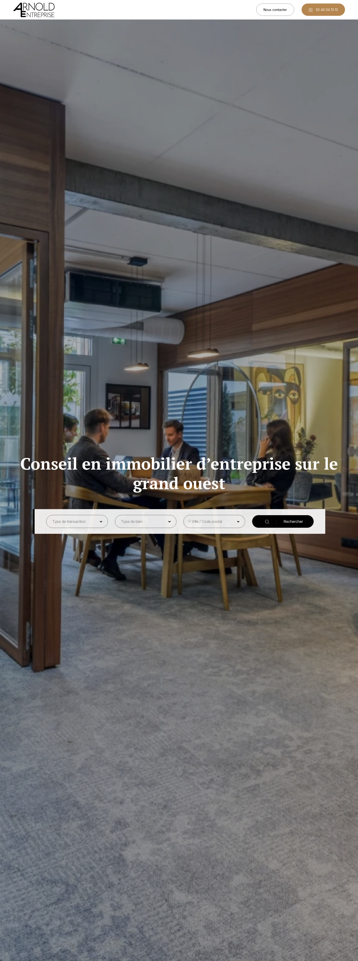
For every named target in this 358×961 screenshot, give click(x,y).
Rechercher (284, 521)
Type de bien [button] (132, 521)
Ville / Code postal (207, 521)
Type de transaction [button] (69, 521)
